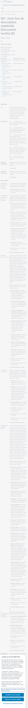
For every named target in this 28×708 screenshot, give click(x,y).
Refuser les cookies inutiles (13, 699)
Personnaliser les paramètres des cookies (13, 703)
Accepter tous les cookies (13, 694)
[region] (13, 681)
